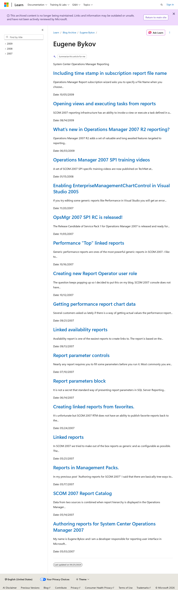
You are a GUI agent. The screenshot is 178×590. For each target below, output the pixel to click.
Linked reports (68, 437)
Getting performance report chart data (94, 304)
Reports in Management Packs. (86, 467)
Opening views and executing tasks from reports (104, 103)
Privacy (74, 587)
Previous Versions (30, 587)
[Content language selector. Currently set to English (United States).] (19, 579)
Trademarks (143, 587)
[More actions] (170, 32)
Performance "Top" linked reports (88, 243)
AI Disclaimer (10, 587)
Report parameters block (79, 381)
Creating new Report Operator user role (95, 273)
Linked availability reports (80, 329)
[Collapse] (42, 30)
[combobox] (23, 37)
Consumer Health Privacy (98, 587)
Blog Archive (69, 32)
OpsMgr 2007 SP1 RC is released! (88, 217)
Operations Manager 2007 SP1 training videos (101, 159)
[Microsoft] (6, 4)
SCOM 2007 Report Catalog (82, 493)
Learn (56, 32)
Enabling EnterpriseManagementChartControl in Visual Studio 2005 (111, 188)
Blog (46, 587)
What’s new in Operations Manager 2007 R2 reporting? (111, 129)
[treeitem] (25, 43)
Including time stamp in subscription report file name (110, 73)
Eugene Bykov (87, 32)
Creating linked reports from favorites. (93, 406)
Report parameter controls (81, 355)
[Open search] (161, 5)
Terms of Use (125, 587)
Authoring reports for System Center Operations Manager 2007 (104, 526)
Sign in (170, 4)
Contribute (61, 587)
